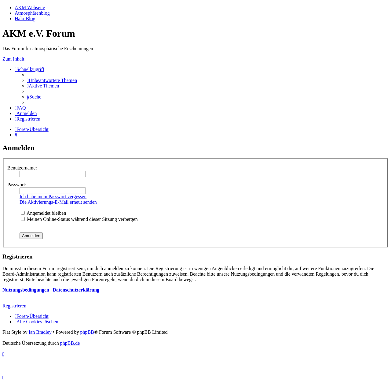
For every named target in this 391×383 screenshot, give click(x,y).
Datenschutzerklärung (76, 289)
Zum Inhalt (13, 58)
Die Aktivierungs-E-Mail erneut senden (58, 202)
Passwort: (16, 184)
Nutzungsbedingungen (25, 289)
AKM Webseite (30, 7)
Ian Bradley (40, 332)
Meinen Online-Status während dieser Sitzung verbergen (79, 219)
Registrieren (14, 305)
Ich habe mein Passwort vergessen (53, 196)
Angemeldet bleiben (43, 213)
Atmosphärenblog (32, 13)
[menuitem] (52, 80)
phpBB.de (70, 343)
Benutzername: (22, 167)
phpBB (87, 332)
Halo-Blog (25, 18)
